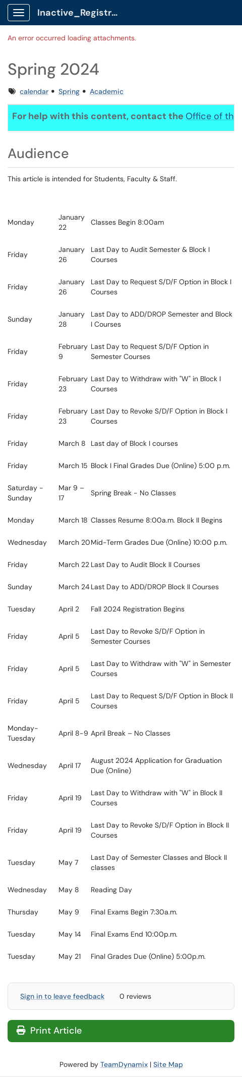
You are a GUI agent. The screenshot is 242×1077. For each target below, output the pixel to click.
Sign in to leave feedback (62, 996)
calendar (34, 91)
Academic (107, 91)
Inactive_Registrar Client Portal (81, 13)
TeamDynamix (124, 1064)
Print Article (49, 1030)
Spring (69, 91)
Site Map (168, 1064)
